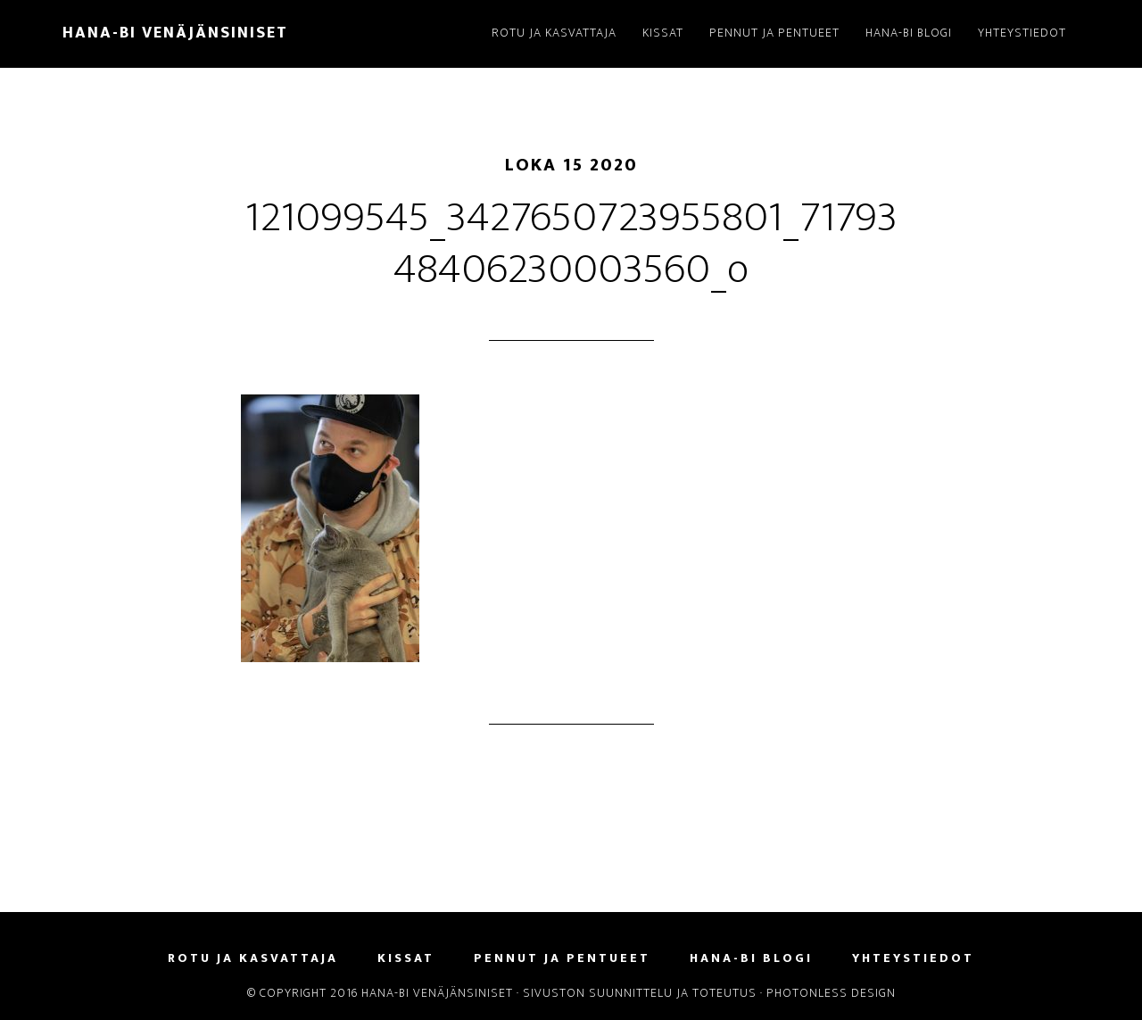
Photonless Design (831, 993)
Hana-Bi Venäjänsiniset (175, 33)
